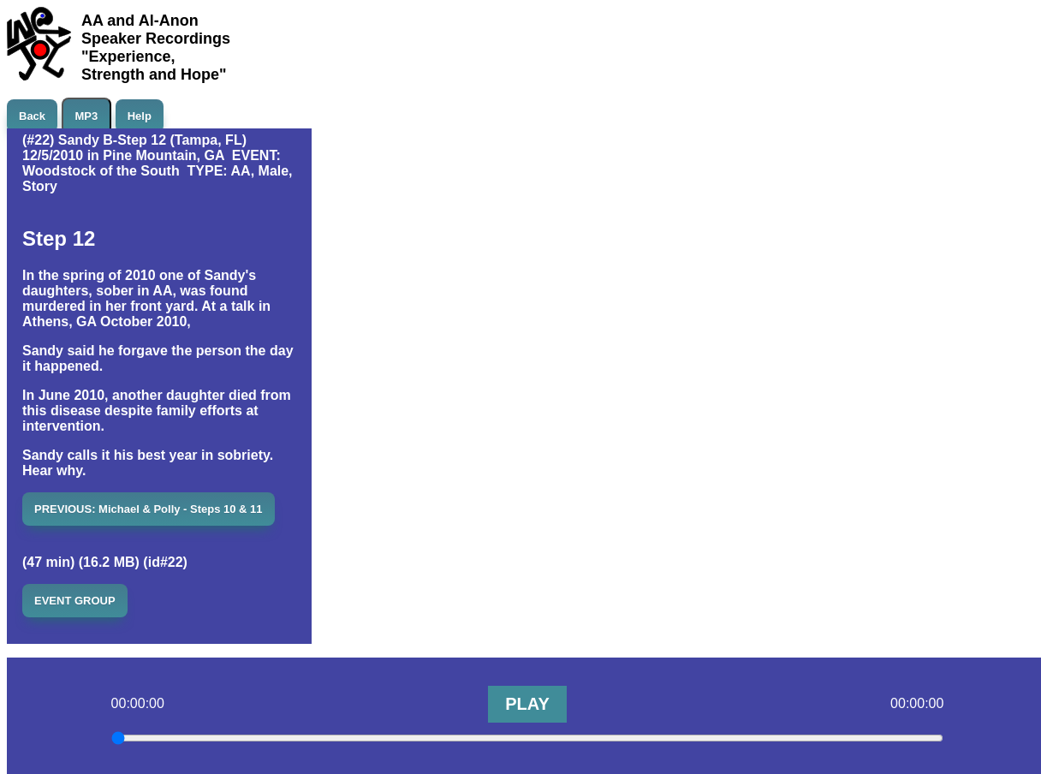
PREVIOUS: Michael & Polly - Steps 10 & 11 (148, 509)
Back (32, 116)
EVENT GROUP (75, 600)
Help (140, 116)
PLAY (527, 703)
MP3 (86, 116)
